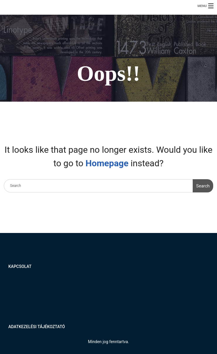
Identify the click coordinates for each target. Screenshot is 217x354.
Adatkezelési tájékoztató (36, 326)
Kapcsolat (20, 266)
